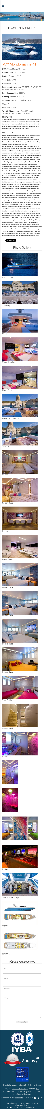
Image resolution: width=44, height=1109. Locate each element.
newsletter (19, 1098)
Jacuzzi (5, 446)
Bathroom (6, 756)
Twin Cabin (7, 700)
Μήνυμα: (6, 998)
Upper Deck (7, 390)
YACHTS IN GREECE (22, 28)
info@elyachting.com (31, 1091)
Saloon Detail (7, 503)
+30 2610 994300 (19, 1089)
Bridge (5, 869)
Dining (5, 531)
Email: (6, 978)
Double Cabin (7, 587)
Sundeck (5, 334)
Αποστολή (22, 1022)
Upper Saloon (7, 559)
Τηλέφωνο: (7, 988)
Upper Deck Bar (8, 362)
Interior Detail (7, 728)
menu (3, 6)
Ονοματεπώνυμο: (10, 969)
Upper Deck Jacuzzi (10, 418)
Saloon (5, 475)
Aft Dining (6, 306)
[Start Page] (22, 6)
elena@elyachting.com (22, 1094)
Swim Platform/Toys (10, 897)
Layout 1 (6, 926)
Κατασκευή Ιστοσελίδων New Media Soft (22, 1107)
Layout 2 (6, 954)
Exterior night (7, 277)
